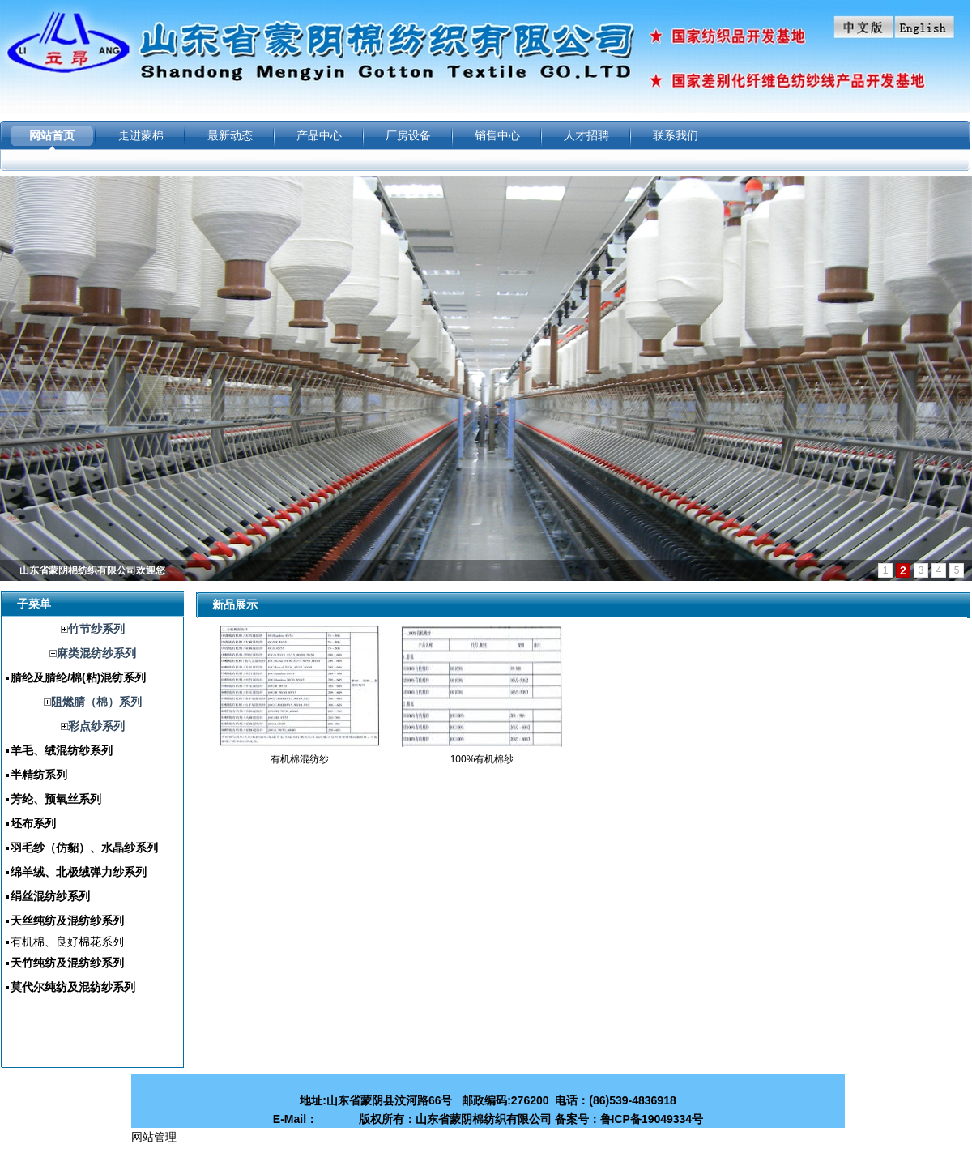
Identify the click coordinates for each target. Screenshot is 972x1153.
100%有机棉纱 (482, 759)
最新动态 (230, 135)
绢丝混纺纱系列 (50, 896)
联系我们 (675, 135)
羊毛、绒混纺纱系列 (62, 750)
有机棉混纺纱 (300, 759)
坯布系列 (33, 823)
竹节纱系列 (96, 628)
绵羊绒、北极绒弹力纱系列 (79, 871)
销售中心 (497, 135)
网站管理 (154, 1136)
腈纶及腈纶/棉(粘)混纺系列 (78, 677)
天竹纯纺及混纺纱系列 (67, 962)
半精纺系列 (39, 774)
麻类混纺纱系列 (96, 653)
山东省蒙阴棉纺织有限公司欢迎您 (92, 570)
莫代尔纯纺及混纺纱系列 (73, 986)
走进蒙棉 (141, 135)
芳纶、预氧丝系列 (56, 798)
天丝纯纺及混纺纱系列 (67, 920)
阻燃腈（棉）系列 (96, 701)
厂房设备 (408, 135)
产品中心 (319, 135)
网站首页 (52, 135)
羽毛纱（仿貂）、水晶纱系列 (84, 847)
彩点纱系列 (96, 726)
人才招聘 (586, 135)
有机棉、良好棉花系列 (67, 941)
